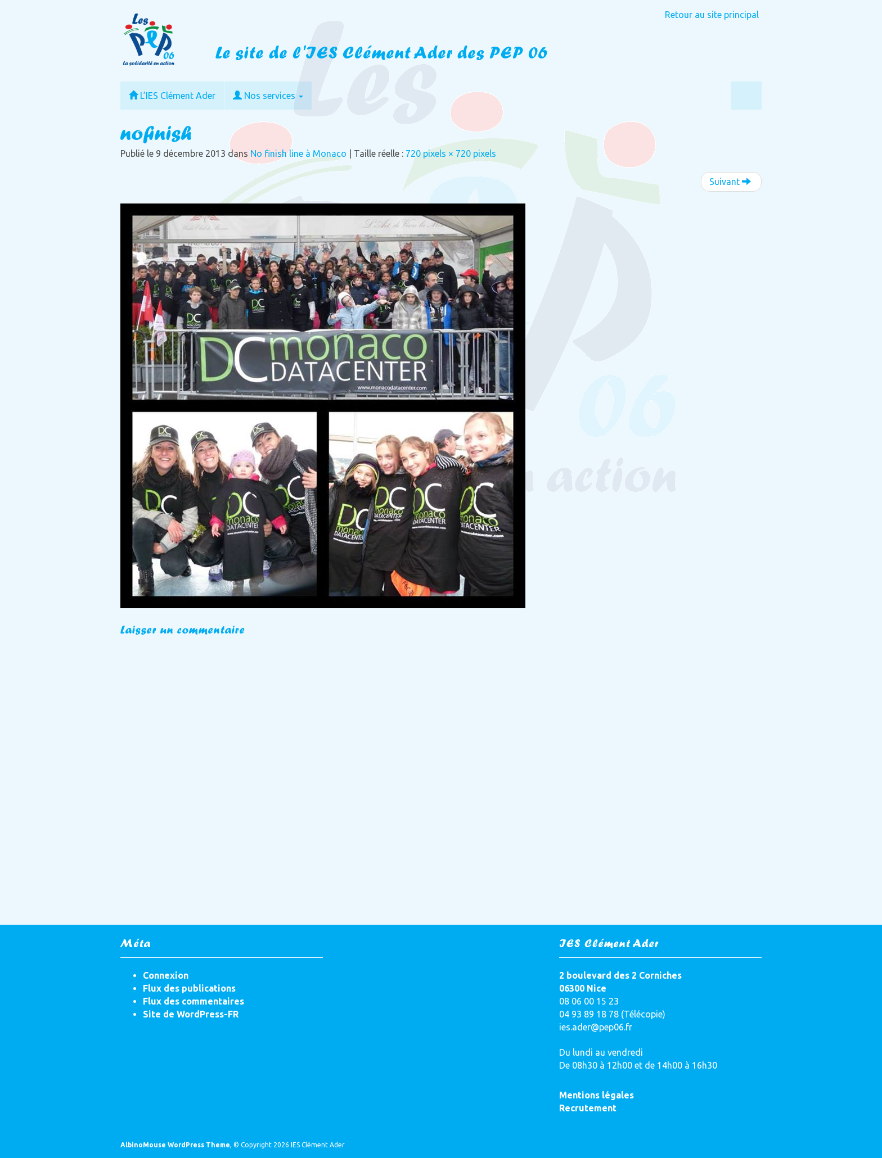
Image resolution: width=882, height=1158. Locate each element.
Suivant (730, 182)
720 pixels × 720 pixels (451, 153)
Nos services (268, 96)
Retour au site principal (712, 15)
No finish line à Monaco (298, 153)
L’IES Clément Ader (172, 96)
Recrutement (587, 1108)
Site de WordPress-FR (190, 1014)
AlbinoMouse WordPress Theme (175, 1144)
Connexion (165, 975)
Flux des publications (189, 988)
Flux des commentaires (193, 1001)
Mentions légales (596, 1095)
